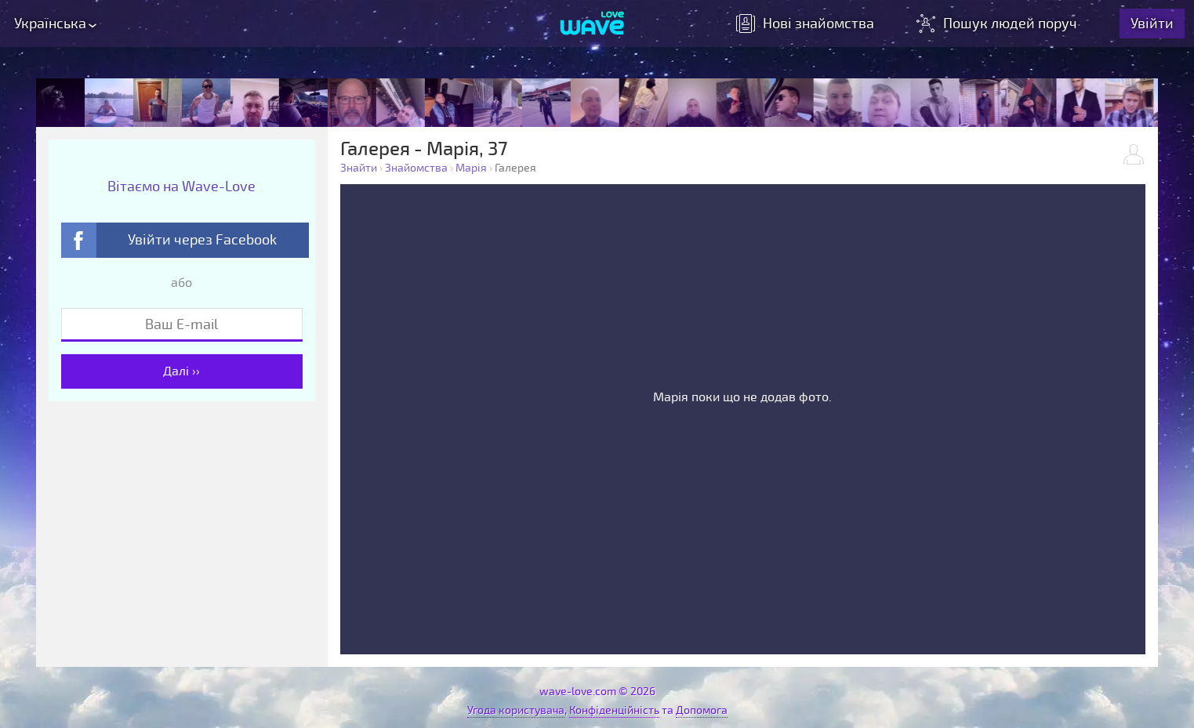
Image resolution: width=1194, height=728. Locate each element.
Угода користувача (515, 710)
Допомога (702, 710)
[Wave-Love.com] (592, 24)
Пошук (998, 23)
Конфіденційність (614, 710)
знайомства (805, 23)
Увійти (1152, 23)
